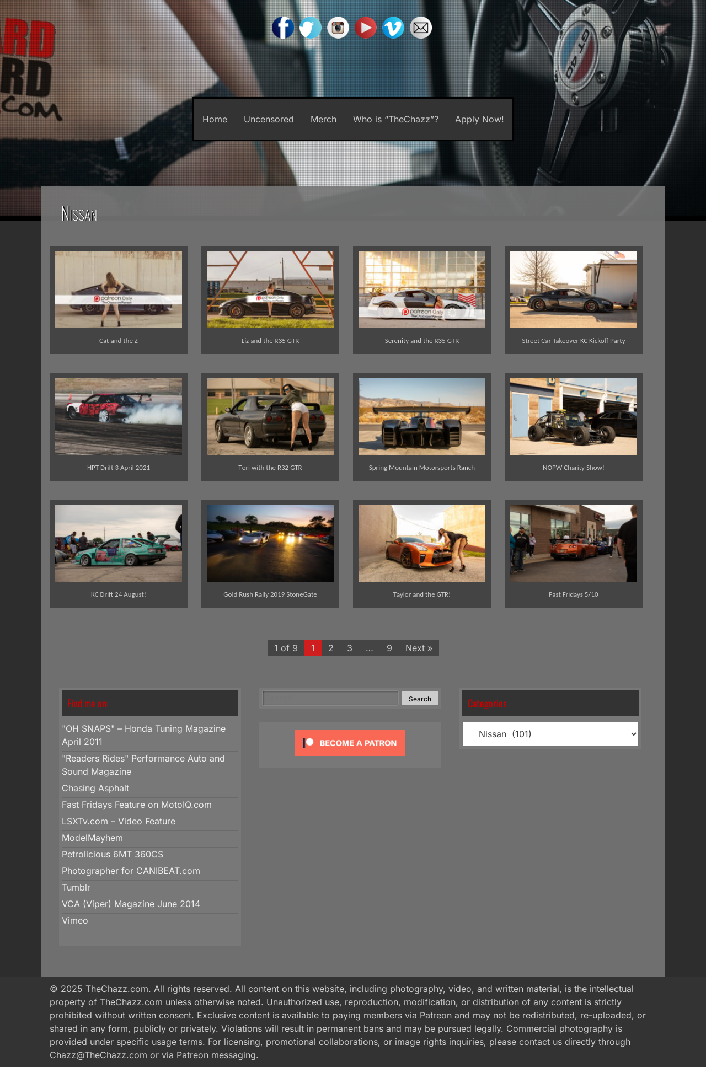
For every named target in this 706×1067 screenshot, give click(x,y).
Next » (418, 647)
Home (214, 119)
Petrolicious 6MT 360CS (112, 854)
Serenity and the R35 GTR (422, 340)
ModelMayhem (92, 837)
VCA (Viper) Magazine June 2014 (131, 903)
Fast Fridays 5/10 (573, 594)
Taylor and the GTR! (422, 594)
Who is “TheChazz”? (395, 119)
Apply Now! (479, 119)
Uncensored (269, 119)
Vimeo (75, 920)
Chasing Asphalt (95, 787)
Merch (323, 119)
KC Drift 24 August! (118, 594)
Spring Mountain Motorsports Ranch (422, 467)
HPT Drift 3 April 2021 (118, 467)
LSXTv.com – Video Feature (118, 821)
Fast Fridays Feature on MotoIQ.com (137, 804)
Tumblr (76, 887)
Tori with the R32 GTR (270, 467)
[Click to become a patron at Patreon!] (350, 758)
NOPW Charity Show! (574, 467)
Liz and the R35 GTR (270, 340)
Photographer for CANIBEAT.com (131, 870)
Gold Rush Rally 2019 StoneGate (270, 594)
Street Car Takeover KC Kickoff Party (573, 340)
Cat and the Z (118, 340)
